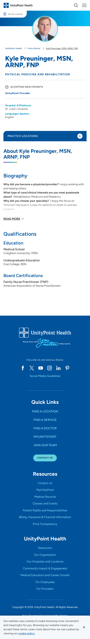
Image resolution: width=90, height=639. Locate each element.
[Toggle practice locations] (79, 136)
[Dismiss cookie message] (84, 627)
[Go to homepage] (18, 5)
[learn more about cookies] (26, 633)
